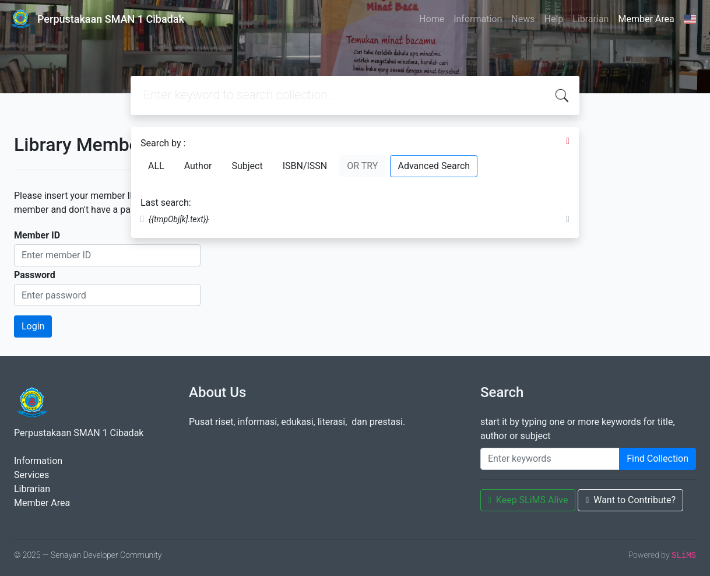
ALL (156, 165)
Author (198, 165)
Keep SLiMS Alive (528, 499)
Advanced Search (434, 165)
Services (31, 474)
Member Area (646, 18)
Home (431, 18)
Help (553, 18)
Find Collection (657, 458)
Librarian (590, 18)
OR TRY (362, 165)
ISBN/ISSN (305, 165)
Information (478, 18)
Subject (246, 165)
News (523, 18)
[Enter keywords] (550, 459)
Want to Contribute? (630, 499)
